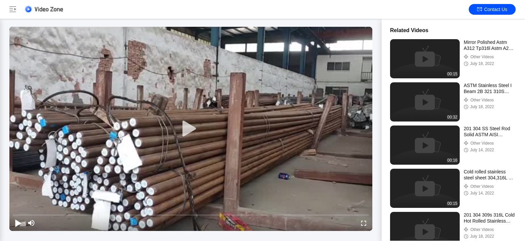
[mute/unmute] (31, 223)
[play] (190, 128)
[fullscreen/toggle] (363, 223)
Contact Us (492, 9)
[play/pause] (18, 223)
